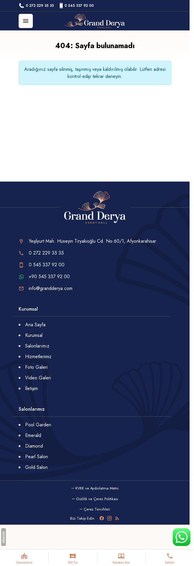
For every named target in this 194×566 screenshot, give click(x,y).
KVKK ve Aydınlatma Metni (97, 488)
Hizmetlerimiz (38, 356)
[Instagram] (109, 518)
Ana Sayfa (35, 324)
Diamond (34, 446)
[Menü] (26, 21)
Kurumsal (34, 335)
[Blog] (117, 518)
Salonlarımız (37, 345)
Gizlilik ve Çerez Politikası (97, 499)
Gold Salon (36, 467)
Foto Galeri (36, 367)
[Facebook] (101, 518)
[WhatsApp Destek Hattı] (181, 537)
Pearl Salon (36, 456)
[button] (95, 509)
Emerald (33, 435)
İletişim (31, 388)
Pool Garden (38, 424)
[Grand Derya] (95, 21)
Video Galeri (38, 377)
